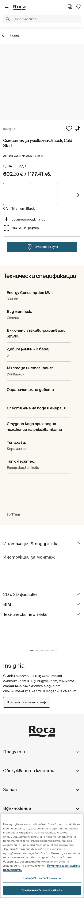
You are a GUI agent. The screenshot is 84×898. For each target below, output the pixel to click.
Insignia (14, 665)
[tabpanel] (5, 640)
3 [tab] (42, 650)
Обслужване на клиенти (42, 770)
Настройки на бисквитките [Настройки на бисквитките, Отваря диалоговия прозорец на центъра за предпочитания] (42, 878)
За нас (42, 789)
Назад (13, 35)
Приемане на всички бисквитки (42, 890)
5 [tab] (52, 650)
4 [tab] (47, 650)
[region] (42, 856)
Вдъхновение (42, 808)
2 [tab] (37, 650)
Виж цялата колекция (26, 702)
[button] (7, 19)
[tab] (42, 544)
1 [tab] (32, 650)
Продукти (42, 751)
